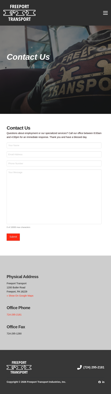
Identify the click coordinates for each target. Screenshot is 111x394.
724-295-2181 (14, 313)
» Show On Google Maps (20, 294)
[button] (105, 13)
